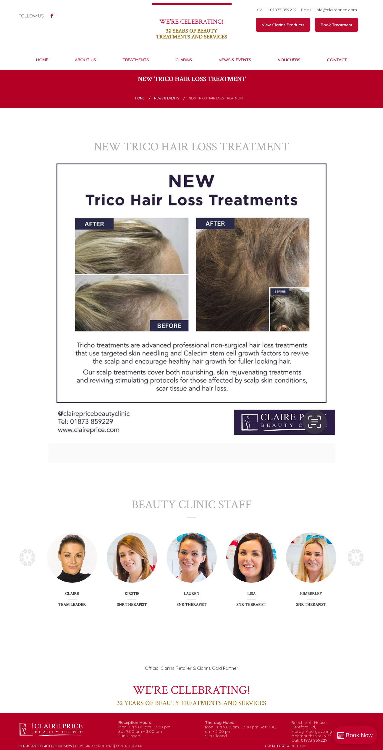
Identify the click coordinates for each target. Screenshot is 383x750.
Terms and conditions (94, 746)
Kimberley (311, 593)
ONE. (298, 746)
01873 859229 (283, 9)
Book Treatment (336, 25)
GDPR (137, 746)
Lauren (191, 593)
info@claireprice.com (336, 9)
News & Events (166, 98)
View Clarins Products (283, 25)
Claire (72, 593)
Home (139, 98)
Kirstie (132, 593)
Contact (123, 746)
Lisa (251, 593)
